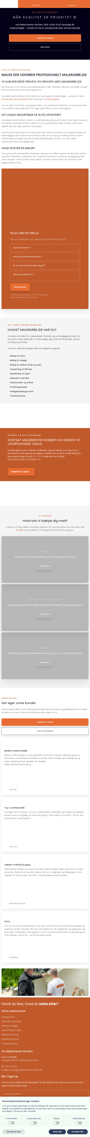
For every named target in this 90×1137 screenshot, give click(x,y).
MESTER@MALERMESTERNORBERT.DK (24, 459)
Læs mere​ (45, 566)
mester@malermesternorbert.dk (25, 1069)
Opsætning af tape (12, 1030)
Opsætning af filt (10, 1039)
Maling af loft (8, 1016)
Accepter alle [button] (77, 1132)
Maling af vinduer (10, 1034)
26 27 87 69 (38, 456)
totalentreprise (52, 99)
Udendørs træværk (11, 1021)
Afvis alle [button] (57, 1132)
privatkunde (7, 99)
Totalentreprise (9, 1043)
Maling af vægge (10, 1025)
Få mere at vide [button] (14, 1132)
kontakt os (21, 530)
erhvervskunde (21, 99)
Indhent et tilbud (20, 472)
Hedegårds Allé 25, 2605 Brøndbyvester (20, 1060)
